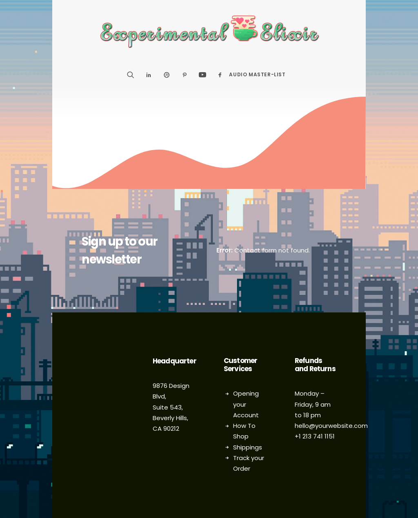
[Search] (133, 75)
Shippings (247, 447)
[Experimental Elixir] (209, 31)
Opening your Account (246, 404)
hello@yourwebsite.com (331, 425)
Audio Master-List (257, 74)
